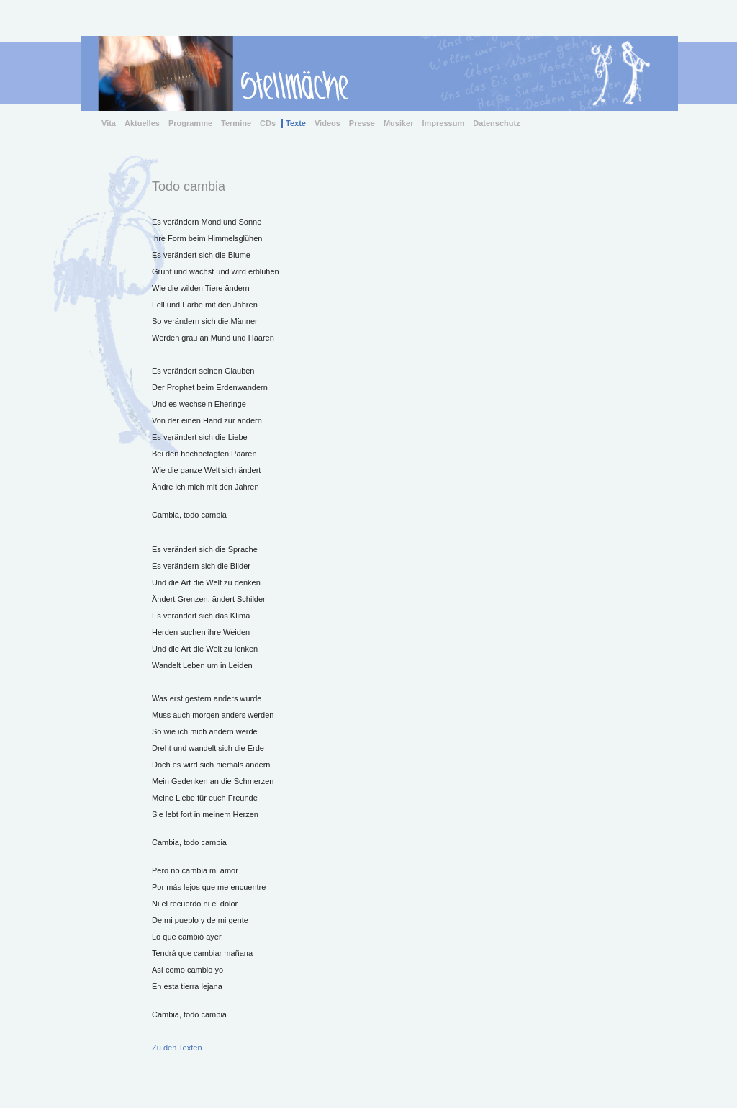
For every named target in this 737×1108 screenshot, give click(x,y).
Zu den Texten (177, 1047)
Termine (236, 123)
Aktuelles (142, 123)
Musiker (399, 123)
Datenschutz (496, 123)
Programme (190, 123)
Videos (327, 123)
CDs (268, 123)
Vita (108, 123)
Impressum (443, 123)
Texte (296, 123)
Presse (362, 123)
